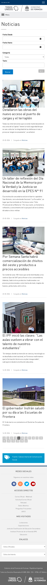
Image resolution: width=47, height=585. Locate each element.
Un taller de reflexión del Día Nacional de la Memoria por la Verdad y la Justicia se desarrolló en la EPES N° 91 (23, 184)
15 (22, 441)
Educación (23, 534)
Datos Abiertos (23, 506)
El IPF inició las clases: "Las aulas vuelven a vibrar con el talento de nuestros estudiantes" (23, 341)
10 (41, 438)
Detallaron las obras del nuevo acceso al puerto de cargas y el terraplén (21, 114)
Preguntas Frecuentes (23, 509)
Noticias (25, 140)
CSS (32, 572)
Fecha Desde (7, 34)
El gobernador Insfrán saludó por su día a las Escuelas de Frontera (23, 412)
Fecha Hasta (7, 42)
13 (13, 441)
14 (17, 441)
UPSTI (23, 511)
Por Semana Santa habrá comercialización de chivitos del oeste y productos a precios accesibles (23, 262)
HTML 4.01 (38, 572)
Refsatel (24, 503)
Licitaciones (23, 523)
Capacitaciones (23, 526)
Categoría (6, 53)
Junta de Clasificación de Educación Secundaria (23, 529)
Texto (5, 61)
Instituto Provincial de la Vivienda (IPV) (23, 531)
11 (4, 441)
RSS (41, 71)
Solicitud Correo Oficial (23, 500)
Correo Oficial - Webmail (23, 497)
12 (9, 441)
